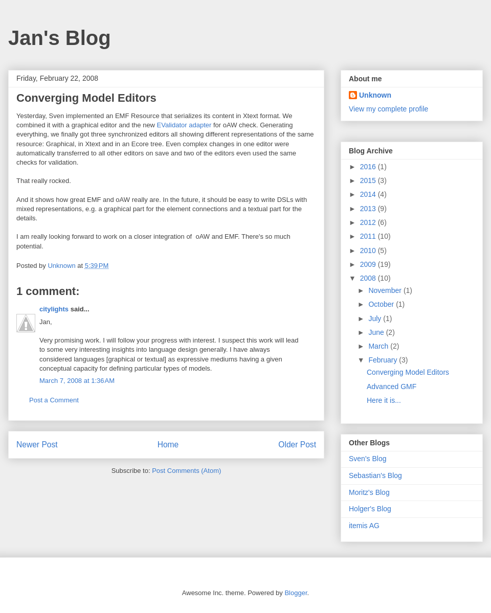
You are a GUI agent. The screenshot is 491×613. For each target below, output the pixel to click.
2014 (369, 194)
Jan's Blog (59, 38)
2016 (369, 167)
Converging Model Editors (408, 372)
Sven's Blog (368, 459)
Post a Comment (54, 400)
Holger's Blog (370, 509)
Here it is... (384, 400)
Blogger (295, 593)
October (382, 304)
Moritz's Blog (369, 492)
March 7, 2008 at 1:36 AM (77, 380)
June (377, 332)
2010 (369, 250)
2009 (369, 264)
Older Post (297, 444)
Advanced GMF (391, 386)
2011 (369, 236)
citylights (54, 309)
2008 (369, 278)
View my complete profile (388, 109)
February (383, 360)
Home (168, 444)
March (379, 346)
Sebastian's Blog (375, 475)
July (375, 318)
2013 (369, 209)
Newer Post (37, 444)
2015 (369, 180)
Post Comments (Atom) (186, 470)
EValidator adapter (184, 125)
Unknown (375, 95)
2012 (369, 222)
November (385, 290)
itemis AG (364, 525)
